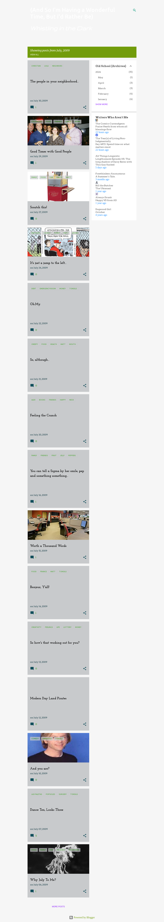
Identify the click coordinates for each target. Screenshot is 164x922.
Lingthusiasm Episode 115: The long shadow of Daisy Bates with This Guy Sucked (113, 162)
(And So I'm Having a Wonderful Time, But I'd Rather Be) (72, 13)
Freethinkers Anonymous (110, 173)
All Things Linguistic (107, 156)
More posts (58, 906)
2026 (98, 72)
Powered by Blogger (82, 917)
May (100, 77)
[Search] (134, 10)
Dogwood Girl (103, 209)
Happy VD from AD (106, 200)
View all (34, 55)
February (103, 94)
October (100, 212)
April (101, 83)
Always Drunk (103, 197)
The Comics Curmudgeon (110, 123)
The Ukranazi (103, 188)
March (102, 88)
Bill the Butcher (104, 185)
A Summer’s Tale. (105, 176)
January (102, 99)
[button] (85, 107)
